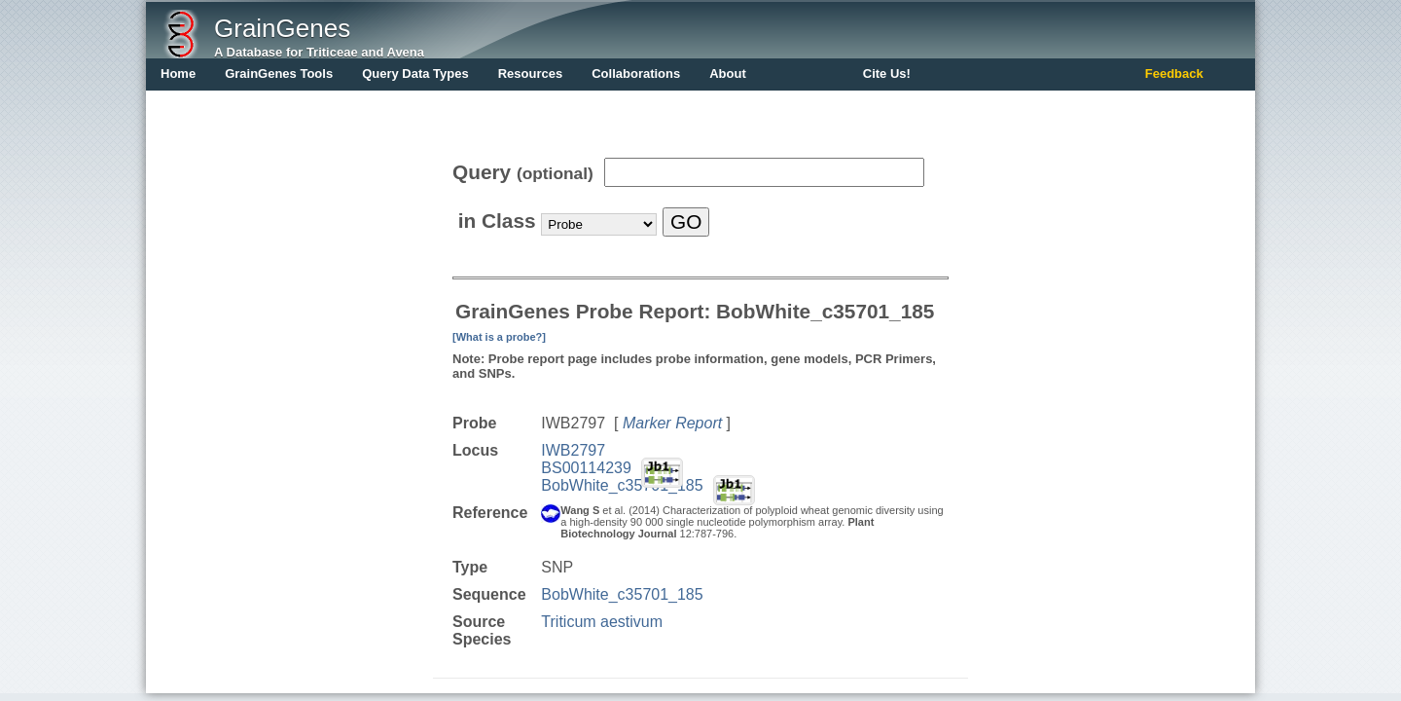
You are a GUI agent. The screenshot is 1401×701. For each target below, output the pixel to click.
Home (178, 73)
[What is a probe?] (499, 337)
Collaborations (636, 73)
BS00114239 (586, 468)
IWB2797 (573, 450)
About (727, 73)
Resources (530, 73)
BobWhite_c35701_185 (621, 485)
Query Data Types (415, 73)
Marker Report (672, 423)
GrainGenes (282, 28)
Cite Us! (887, 73)
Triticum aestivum (602, 621)
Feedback (1174, 73)
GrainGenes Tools (279, 73)
